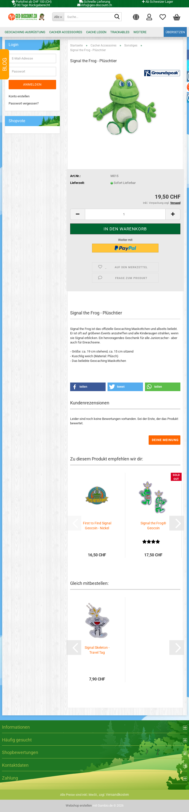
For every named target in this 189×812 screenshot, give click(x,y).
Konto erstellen (19, 96)
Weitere (139, 32)
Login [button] (149, 17)
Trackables (119, 32)
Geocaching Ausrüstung (25, 32)
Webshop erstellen (79, 805)
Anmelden (32, 84)
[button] (136, 16)
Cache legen (96, 32)
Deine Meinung (165, 440)
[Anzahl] (125, 214)
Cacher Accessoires (65, 32)
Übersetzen (175, 32)
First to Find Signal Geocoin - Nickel (97, 525)
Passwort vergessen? (24, 103)
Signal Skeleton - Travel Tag (97, 650)
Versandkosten (117, 795)
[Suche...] (58, 16)
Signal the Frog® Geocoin (153, 525)
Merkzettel (162, 17)
